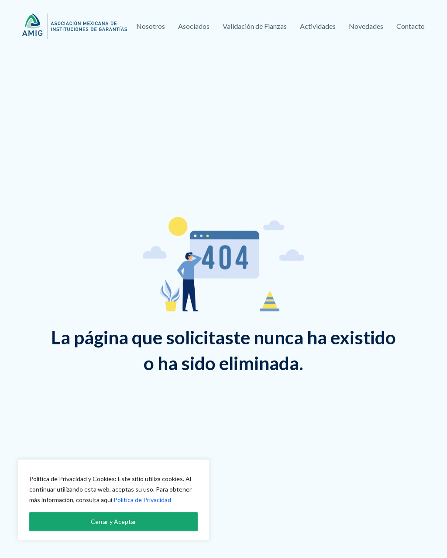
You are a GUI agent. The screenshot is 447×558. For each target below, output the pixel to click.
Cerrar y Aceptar (113, 521)
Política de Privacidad (142, 499)
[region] (113, 500)
